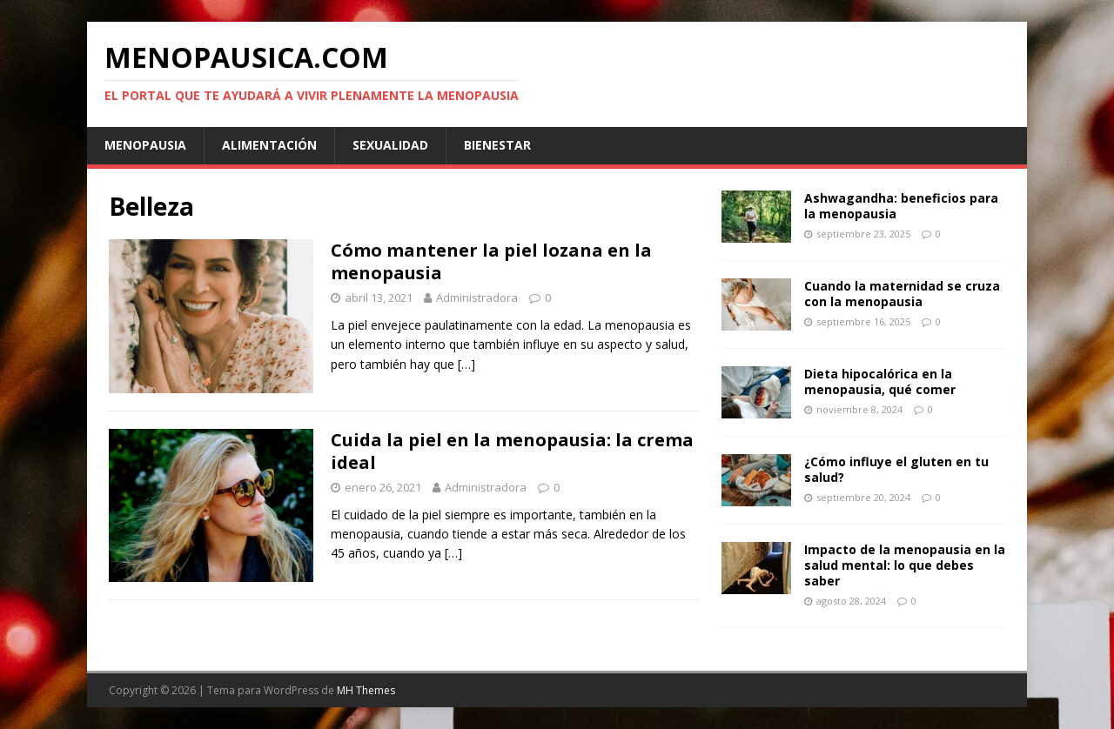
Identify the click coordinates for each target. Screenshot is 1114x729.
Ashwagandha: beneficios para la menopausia (901, 206)
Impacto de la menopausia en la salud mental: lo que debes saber (904, 565)
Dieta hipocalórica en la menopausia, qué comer (880, 381)
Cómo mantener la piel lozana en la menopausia (491, 261)
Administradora (477, 297)
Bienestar (497, 145)
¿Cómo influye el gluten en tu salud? (896, 469)
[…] (466, 364)
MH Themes (366, 690)
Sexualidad (390, 145)
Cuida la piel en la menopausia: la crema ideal (512, 451)
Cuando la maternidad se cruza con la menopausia (902, 294)
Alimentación (269, 145)
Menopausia (145, 145)
